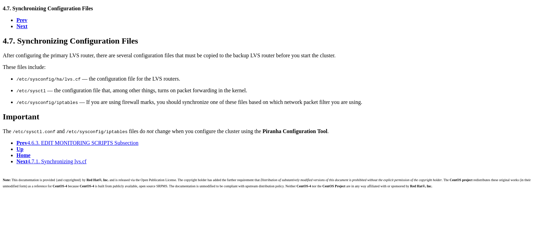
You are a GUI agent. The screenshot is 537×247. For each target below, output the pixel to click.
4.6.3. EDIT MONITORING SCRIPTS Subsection (77, 143)
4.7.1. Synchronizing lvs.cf (51, 161)
